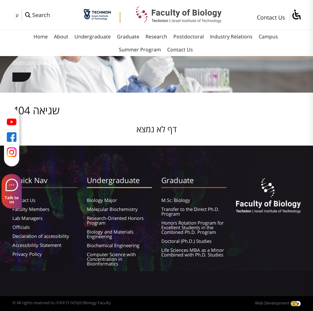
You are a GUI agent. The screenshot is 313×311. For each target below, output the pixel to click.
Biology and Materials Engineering (110, 234)
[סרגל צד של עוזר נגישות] (296, 15)
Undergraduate (92, 36)
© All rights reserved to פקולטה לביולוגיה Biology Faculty (61, 302)
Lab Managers (27, 218)
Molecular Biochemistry (112, 209)
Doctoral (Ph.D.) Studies (186, 241)
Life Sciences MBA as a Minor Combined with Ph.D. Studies (192, 252)
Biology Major (102, 200)
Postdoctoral (188, 36)
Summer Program (140, 49)
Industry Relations (231, 36)
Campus (268, 36)
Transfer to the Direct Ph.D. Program (190, 211)
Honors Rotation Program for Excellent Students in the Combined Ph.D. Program (192, 227)
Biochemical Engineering (113, 245)
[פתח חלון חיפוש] (37, 15)
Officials (21, 227)
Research (156, 36)
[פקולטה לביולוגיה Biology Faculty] (174, 20)
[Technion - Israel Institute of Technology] (97, 18)
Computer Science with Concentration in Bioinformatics (111, 259)
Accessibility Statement (36, 245)
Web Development (278, 303)
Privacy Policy (27, 254)
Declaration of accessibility (40, 236)
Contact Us (271, 17)
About (61, 36)
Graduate (128, 36)
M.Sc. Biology (175, 200)
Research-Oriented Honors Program (115, 220)
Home (41, 36)
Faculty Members (30, 209)
